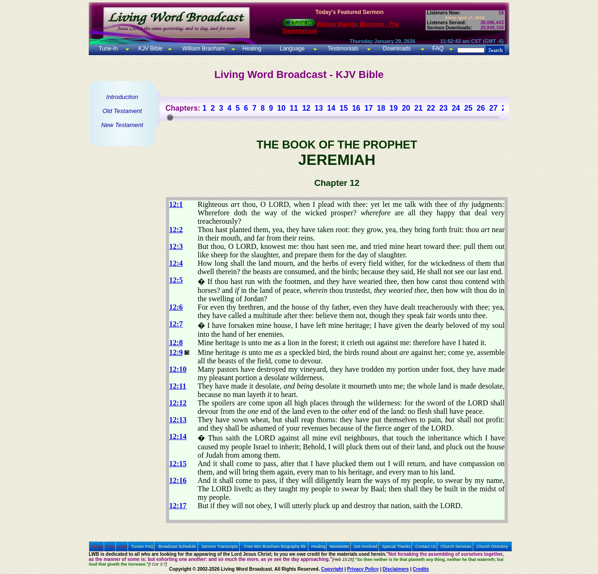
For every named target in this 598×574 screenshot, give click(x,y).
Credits (421, 569)
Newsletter (339, 546)
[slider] (170, 117)
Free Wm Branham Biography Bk (275, 546)
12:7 (176, 324)
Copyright (332, 569)
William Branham (203, 48)
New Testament (122, 124)
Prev (111, 546)
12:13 (177, 420)
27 (493, 108)
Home (97, 546)
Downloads (397, 48)
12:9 (176, 352)
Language (291, 48)
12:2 (176, 230)
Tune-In (108, 48)
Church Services (456, 546)
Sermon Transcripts (219, 546)
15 (344, 108)
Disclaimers (396, 569)
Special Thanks (396, 546)
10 (281, 108)
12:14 (177, 436)
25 (468, 108)
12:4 (176, 263)
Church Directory (492, 546)
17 (368, 108)
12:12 (177, 403)
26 (481, 108)
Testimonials (342, 48)
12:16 (177, 480)
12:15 (177, 464)
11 (294, 108)
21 (418, 108)
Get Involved (365, 546)
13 (318, 108)
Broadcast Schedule (177, 546)
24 (456, 108)
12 (306, 108)
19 (393, 108)
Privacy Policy (363, 569)
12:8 (176, 343)
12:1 (176, 204)
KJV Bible (150, 48)
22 (431, 108)
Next (123, 546)
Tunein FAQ (142, 546)
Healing (251, 48)
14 (331, 108)
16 (356, 108)
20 (406, 108)
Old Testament (122, 110)
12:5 (176, 280)
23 (443, 108)
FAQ (437, 48)
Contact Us (425, 546)
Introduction (122, 96)
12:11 (177, 386)
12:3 (176, 246)
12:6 (176, 307)
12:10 (177, 369)
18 (381, 108)
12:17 (177, 506)
